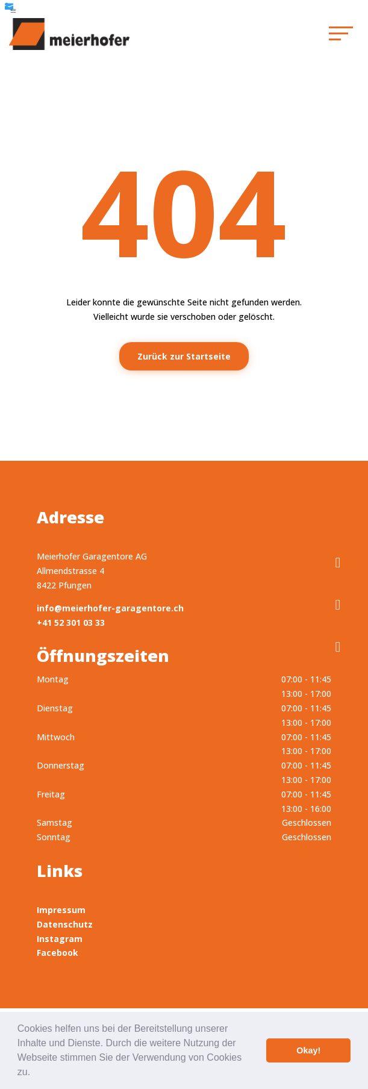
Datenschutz (65, 924)
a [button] (13, 11)
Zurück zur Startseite (184, 356)
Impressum (61, 910)
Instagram (60, 938)
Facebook (57, 952)
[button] (35, 1073)
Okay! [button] (308, 1050)
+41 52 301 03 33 (71, 622)
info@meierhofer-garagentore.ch (110, 608)
